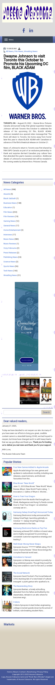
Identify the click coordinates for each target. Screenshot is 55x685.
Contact (22, 672)
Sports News (9, 266)
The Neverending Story (22, 586)
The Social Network (21, 573)
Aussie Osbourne (36, 674)
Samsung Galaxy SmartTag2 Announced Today (33, 512)
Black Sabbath (10, 198)
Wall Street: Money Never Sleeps (27, 544)
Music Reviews (10, 244)
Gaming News (9, 221)
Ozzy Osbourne (10, 248)
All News (9, 51)
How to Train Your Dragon (24, 496)
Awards (7, 194)
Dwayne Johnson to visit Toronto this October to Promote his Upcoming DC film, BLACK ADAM (26, 62)
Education (8, 207)
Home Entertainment (12, 230)
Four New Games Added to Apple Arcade (31, 467)
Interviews (8, 235)
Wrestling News (30, 51)
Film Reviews (9, 216)
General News (9, 225)
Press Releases (10, 253)
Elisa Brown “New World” (23, 483)
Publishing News (11, 257)
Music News (9, 239)
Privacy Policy (42, 672)
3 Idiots (16, 602)
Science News (10, 262)
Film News (18, 51)
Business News (10, 203)
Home (9, 672)
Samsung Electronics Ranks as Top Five (30, 528)
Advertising (31, 672)
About (15, 672)
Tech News (8, 271)
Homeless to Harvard (22, 557)
